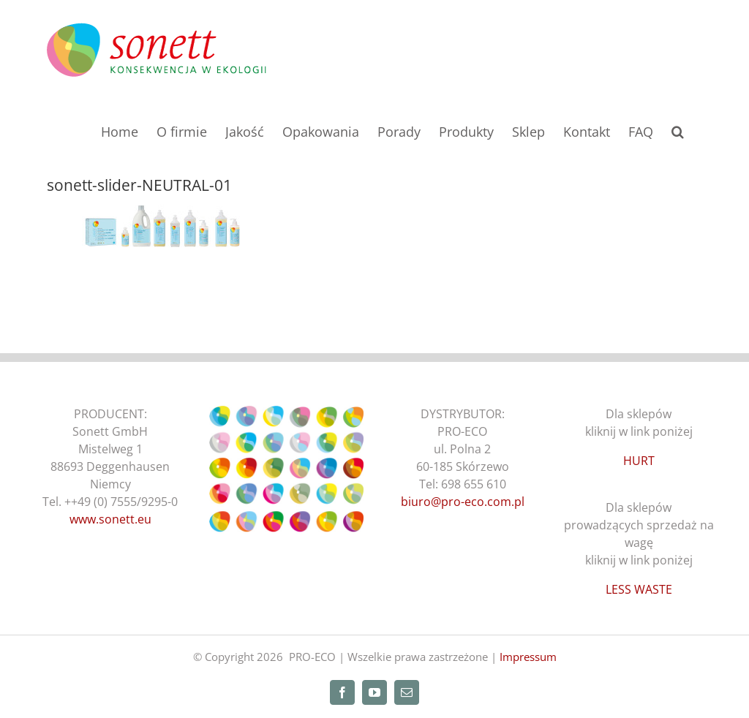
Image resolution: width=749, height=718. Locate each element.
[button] (677, 130)
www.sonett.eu (110, 519)
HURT (639, 461)
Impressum (528, 656)
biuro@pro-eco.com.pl (462, 502)
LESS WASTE (639, 589)
